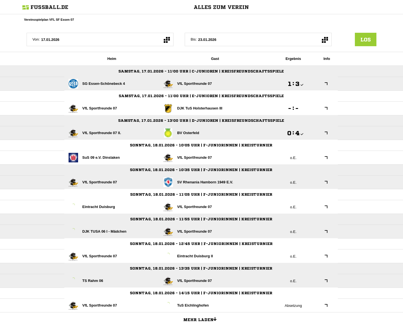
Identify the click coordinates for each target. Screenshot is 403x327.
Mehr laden (202, 319)
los (365, 39)
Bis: (194, 39)
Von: (36, 39)
